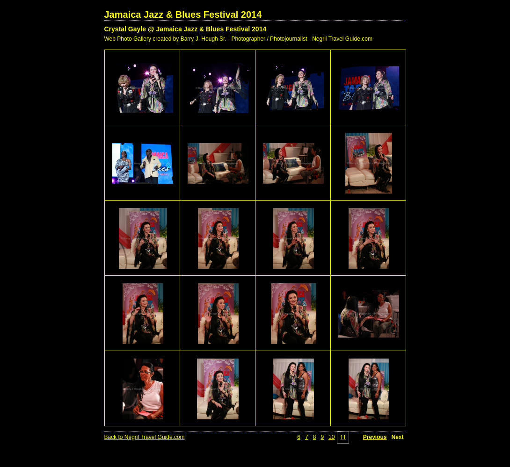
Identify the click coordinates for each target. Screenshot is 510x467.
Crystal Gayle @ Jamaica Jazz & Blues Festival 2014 (185, 29)
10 (331, 437)
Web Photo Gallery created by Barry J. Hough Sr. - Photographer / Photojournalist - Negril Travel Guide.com (238, 39)
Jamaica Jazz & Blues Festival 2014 (183, 14)
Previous (375, 437)
